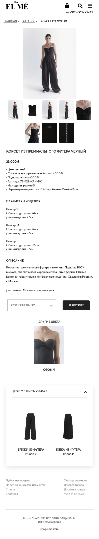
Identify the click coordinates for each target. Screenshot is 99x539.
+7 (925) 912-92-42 (79, 12)
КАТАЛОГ (28, 21)
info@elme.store (49, 529)
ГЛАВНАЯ (10, 21)
